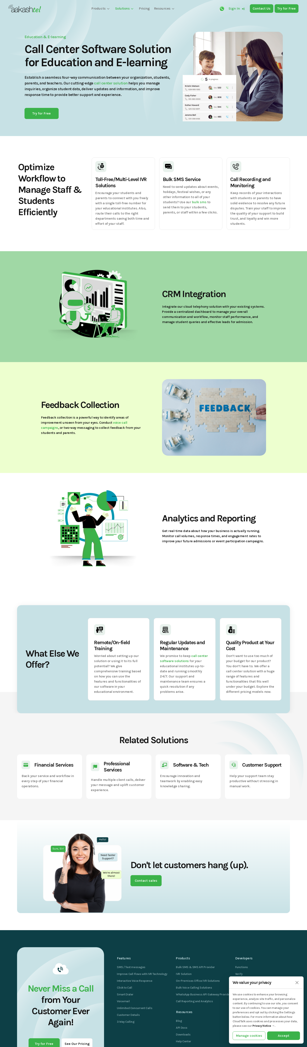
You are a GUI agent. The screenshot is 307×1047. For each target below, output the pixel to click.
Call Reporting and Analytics (194, 1001)
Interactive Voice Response (134, 981)
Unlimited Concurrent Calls (134, 1008)
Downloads (183, 1034)
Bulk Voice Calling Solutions (194, 987)
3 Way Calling (126, 1022)
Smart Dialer (125, 994)
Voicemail (123, 1001)
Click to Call (124, 987)
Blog (179, 1021)
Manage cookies (249, 1036)
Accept (283, 1036)
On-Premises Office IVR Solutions (198, 981)
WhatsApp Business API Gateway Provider (203, 994)
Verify (238, 974)
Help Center (183, 1041)
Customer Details (128, 1015)
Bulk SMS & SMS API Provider (195, 967)
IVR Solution (183, 974)
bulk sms (199, 202)
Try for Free (41, 113)
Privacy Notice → (263, 1026)
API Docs (181, 1028)
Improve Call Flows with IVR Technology (142, 974)
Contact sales (146, 881)
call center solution (110, 83)
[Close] (297, 982)
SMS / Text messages (131, 967)
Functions (241, 967)
